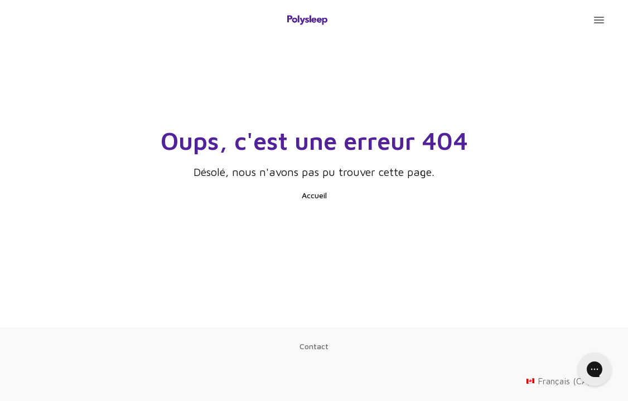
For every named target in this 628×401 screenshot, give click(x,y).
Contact (314, 346)
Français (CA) (566, 381)
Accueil (314, 195)
